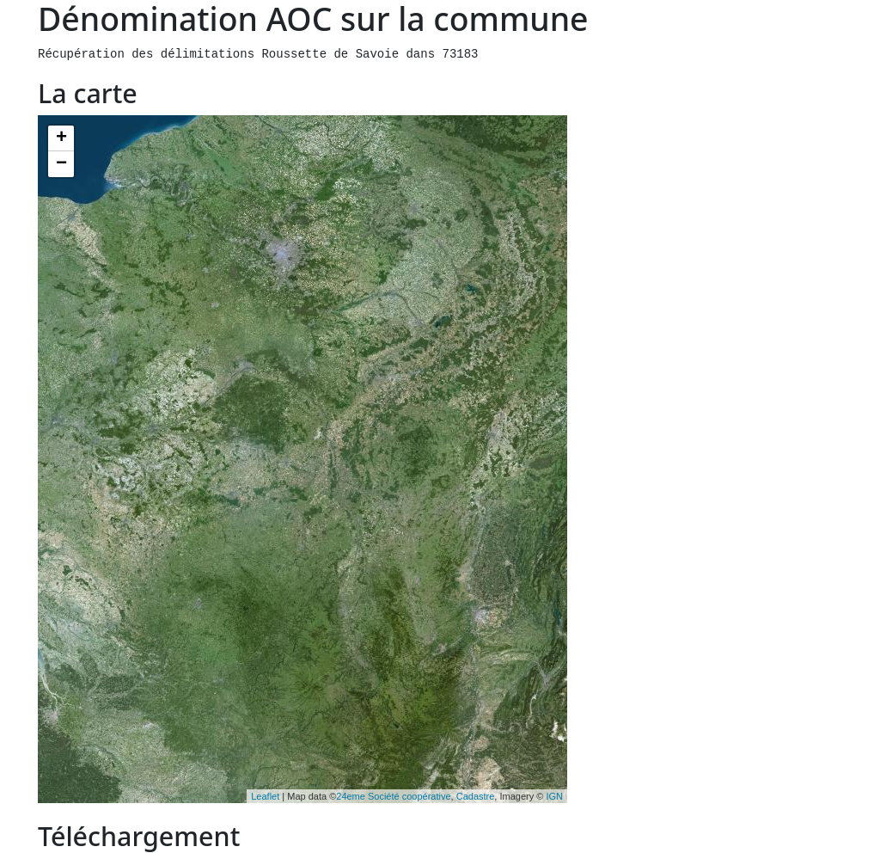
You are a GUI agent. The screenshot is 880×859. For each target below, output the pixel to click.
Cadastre (475, 796)
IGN (554, 796)
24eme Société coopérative (393, 796)
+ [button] (61, 138)
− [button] (61, 164)
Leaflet (265, 796)
